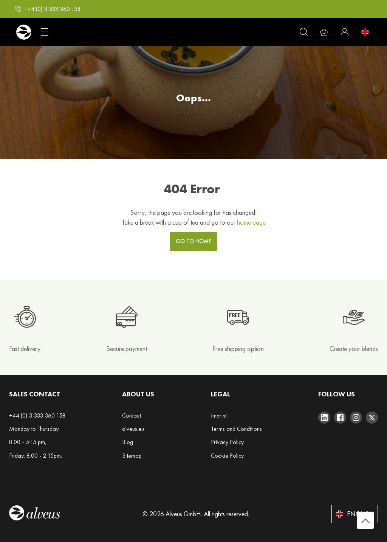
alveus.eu (133, 429)
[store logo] (23, 32)
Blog (127, 442)
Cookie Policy (227, 456)
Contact (131, 415)
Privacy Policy (227, 442)
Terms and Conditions (236, 429)
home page (251, 222)
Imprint (219, 415)
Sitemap (132, 456)
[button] (48, 9)
